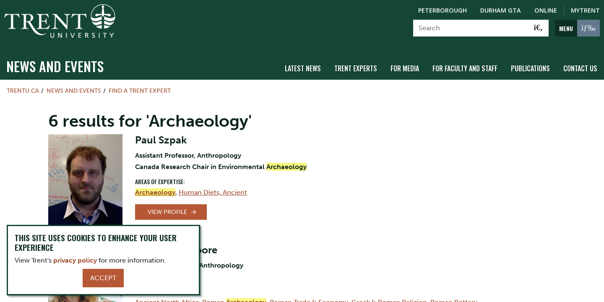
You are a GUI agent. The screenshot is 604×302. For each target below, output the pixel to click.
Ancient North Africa (167, 298)
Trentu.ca (23, 86)
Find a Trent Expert (140, 86)
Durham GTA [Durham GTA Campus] (500, 10)
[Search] (470, 28)
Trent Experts (355, 64)
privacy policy (75, 260)
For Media (405, 64)
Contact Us (580, 64)
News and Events (55, 62)
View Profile (167, 207)
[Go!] (538, 28)
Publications (530, 64)
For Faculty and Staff (464, 64)
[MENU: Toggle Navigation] (577, 28)
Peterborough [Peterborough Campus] (442, 10)
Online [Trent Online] (545, 10)
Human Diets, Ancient (213, 188)
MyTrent (585, 10)
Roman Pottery (453, 298)
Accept (103, 278)
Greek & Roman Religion (389, 298)
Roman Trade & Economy (309, 298)
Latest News (303, 64)
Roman (234, 298)
